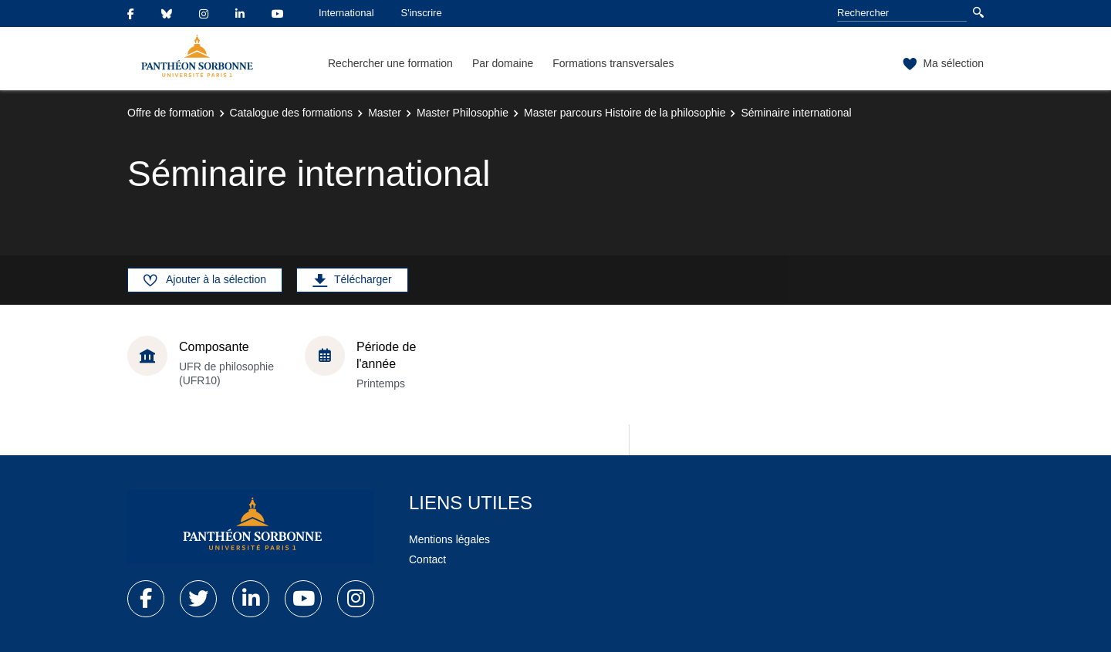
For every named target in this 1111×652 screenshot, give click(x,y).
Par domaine (502, 63)
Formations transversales (613, 63)
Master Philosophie (462, 112)
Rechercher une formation (390, 63)
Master (384, 112)
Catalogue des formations (291, 112)
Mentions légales (449, 539)
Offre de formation (170, 112)
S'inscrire (421, 13)
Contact (427, 559)
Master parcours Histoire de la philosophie (624, 112)
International (346, 13)
